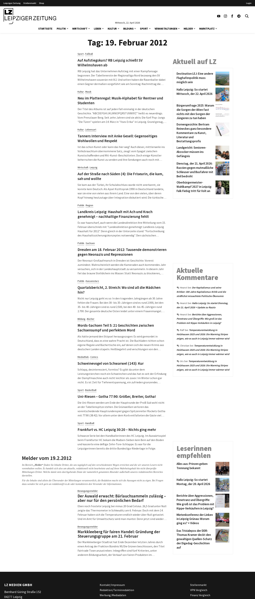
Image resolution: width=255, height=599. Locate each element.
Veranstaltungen (166, 28)
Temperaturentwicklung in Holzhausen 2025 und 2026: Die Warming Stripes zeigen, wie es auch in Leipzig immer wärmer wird (203, 334)
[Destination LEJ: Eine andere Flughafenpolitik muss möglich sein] (195, 78)
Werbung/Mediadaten (113, 595)
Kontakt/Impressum (112, 585)
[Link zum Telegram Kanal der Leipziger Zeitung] (239, 16)
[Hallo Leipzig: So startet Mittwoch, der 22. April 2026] (195, 94)
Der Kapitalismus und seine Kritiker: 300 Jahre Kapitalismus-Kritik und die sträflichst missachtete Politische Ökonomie (201, 292)
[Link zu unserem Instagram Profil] (225, 16)
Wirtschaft (79, 28)
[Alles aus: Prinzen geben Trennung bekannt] (195, 469)
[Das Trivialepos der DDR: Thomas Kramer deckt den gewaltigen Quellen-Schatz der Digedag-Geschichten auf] (195, 539)
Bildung (128, 28)
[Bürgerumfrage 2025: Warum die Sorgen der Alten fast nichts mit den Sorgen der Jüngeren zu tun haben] (195, 112)
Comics (94, 357)
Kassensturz (92, 281)
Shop (41, 3)
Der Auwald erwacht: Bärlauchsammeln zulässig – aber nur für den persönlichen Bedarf (122, 498)
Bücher (90, 318)
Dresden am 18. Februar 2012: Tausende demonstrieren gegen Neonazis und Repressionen (122, 252)
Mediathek (83, 357)
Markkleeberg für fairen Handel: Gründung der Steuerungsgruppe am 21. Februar (119, 534)
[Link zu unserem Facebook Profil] (232, 16)
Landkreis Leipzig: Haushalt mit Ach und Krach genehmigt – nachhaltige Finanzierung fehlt (115, 214)
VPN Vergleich (198, 590)
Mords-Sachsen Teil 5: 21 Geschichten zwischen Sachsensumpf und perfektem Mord (116, 328)
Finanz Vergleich (200, 595)
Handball (89, 423)
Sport (144, 28)
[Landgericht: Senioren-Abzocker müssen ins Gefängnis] (195, 152)
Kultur (112, 28)
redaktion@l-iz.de (61, 484)
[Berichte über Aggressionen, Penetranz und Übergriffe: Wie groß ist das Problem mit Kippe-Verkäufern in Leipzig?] (195, 502)
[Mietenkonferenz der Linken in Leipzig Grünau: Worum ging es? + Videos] (195, 520)
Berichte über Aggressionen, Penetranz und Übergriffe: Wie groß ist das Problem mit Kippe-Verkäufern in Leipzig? (199, 319)
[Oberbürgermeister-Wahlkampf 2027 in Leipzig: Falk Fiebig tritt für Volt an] (195, 187)
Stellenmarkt (29, 3)
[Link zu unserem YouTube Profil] (218, 16)
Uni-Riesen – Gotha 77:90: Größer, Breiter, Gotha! (117, 396)
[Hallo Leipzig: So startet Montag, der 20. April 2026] (195, 485)
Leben (97, 28)
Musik (88, 91)
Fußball (89, 53)
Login (248, 3)
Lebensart (90, 129)
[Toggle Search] (246, 16)
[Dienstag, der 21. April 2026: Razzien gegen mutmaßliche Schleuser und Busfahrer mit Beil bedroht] (195, 170)
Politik (61, 28)
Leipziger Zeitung (12, 3)
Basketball (90, 390)
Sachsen (90, 243)
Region (89, 205)
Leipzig (93, 167)
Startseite (45, 28)
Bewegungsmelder (88, 490)
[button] (67, 28)
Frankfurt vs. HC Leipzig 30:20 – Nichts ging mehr (117, 429)
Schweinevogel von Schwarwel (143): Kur (111, 363)
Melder (188, 28)
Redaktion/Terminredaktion (117, 590)
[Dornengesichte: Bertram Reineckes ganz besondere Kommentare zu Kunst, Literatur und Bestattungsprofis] (195, 133)
